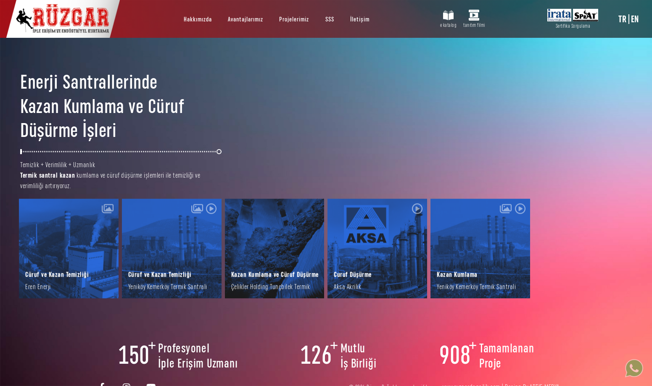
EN (635, 19)
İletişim (360, 19)
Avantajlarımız (245, 19)
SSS (329, 19)
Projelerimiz (294, 19)
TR (622, 19)
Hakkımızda (198, 19)
